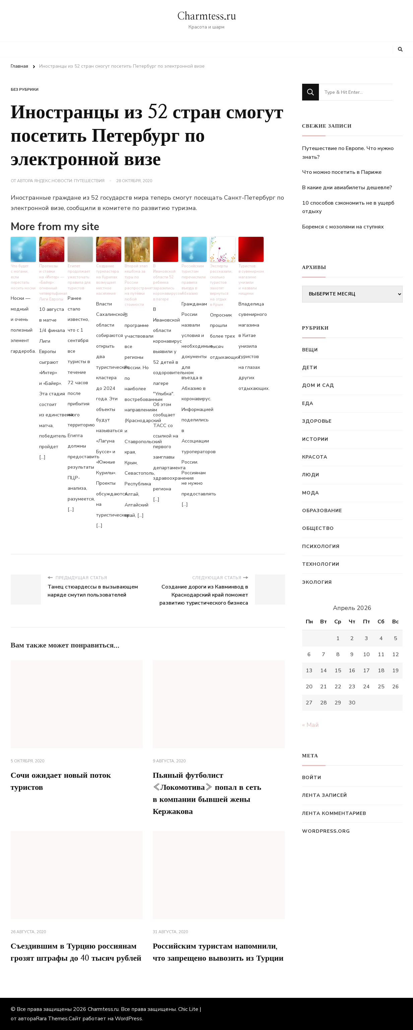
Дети (309, 367)
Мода (310, 493)
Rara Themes (52, 1018)
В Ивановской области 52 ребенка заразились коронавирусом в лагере (165, 283)
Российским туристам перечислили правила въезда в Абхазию (194, 280)
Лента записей (324, 795)
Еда (307, 403)
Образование (322, 510)
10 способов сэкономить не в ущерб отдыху (348, 207)
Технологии (320, 564)
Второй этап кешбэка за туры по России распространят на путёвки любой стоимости (137, 285)
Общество (318, 528)
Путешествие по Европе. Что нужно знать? (348, 153)
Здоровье (317, 421)
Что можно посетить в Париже (342, 172)
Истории (315, 439)
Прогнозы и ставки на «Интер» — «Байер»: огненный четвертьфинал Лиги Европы (51, 283)
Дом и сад (318, 385)
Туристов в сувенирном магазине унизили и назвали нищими (251, 280)
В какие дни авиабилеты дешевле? (347, 187)
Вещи (310, 350)
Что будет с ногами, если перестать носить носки (23, 277)
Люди (310, 475)
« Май (310, 725)
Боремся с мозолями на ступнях (343, 226)
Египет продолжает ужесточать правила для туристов (79, 277)
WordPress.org (326, 831)
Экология (317, 582)
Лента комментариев (334, 813)
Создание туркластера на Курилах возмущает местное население (107, 280)
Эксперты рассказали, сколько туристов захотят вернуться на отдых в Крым (221, 285)
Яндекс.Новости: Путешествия (69, 181)
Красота (314, 457)
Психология (321, 546)
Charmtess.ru (206, 16)
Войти (311, 777)
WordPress (128, 1018)
